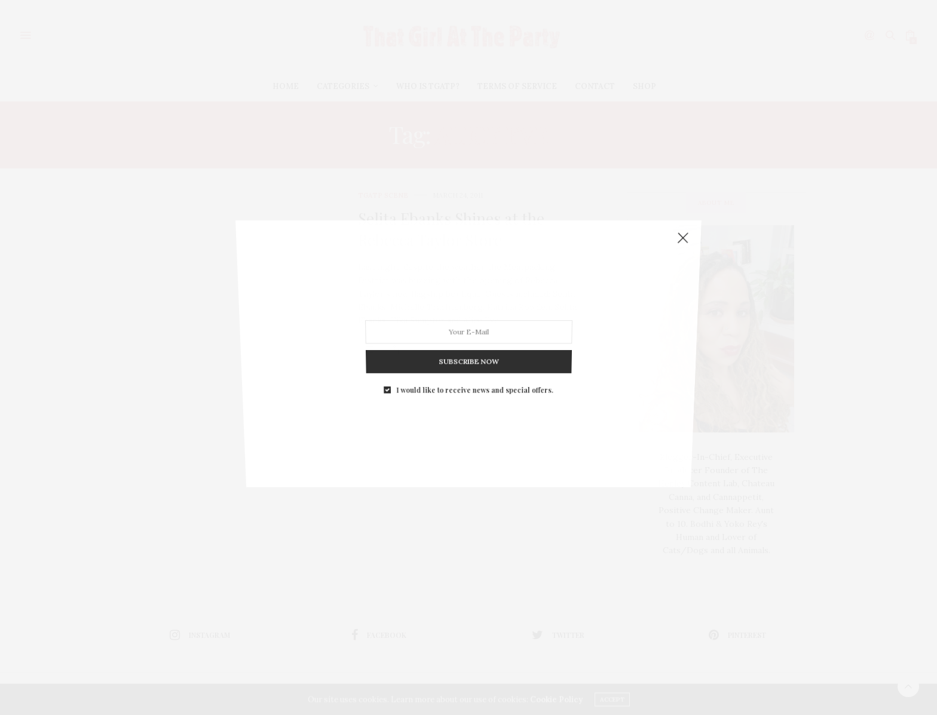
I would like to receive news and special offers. (474, 367)
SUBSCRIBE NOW (469, 345)
